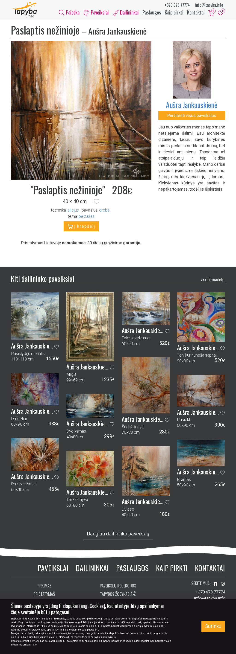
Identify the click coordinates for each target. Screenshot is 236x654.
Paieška (69, 13)
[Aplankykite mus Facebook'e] (216, 586)
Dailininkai (92, 570)
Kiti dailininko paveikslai (42, 280)
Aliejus (73, 212)
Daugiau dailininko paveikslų (118, 536)
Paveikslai (53, 570)
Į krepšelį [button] (81, 228)
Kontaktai (196, 13)
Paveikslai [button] (96, 13)
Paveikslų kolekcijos (118, 588)
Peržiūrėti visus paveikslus (191, 117)
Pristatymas (44, 596)
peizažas (86, 218)
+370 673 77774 (177, 5)
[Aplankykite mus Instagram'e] (223, 586)
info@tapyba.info (209, 5)
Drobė (104, 212)
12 (212, 281)
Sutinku (213, 626)
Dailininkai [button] (126, 13)
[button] (96, 203)
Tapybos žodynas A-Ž (118, 596)
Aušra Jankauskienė (191, 106)
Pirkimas (44, 588)
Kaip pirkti (174, 13)
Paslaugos (151, 13)
